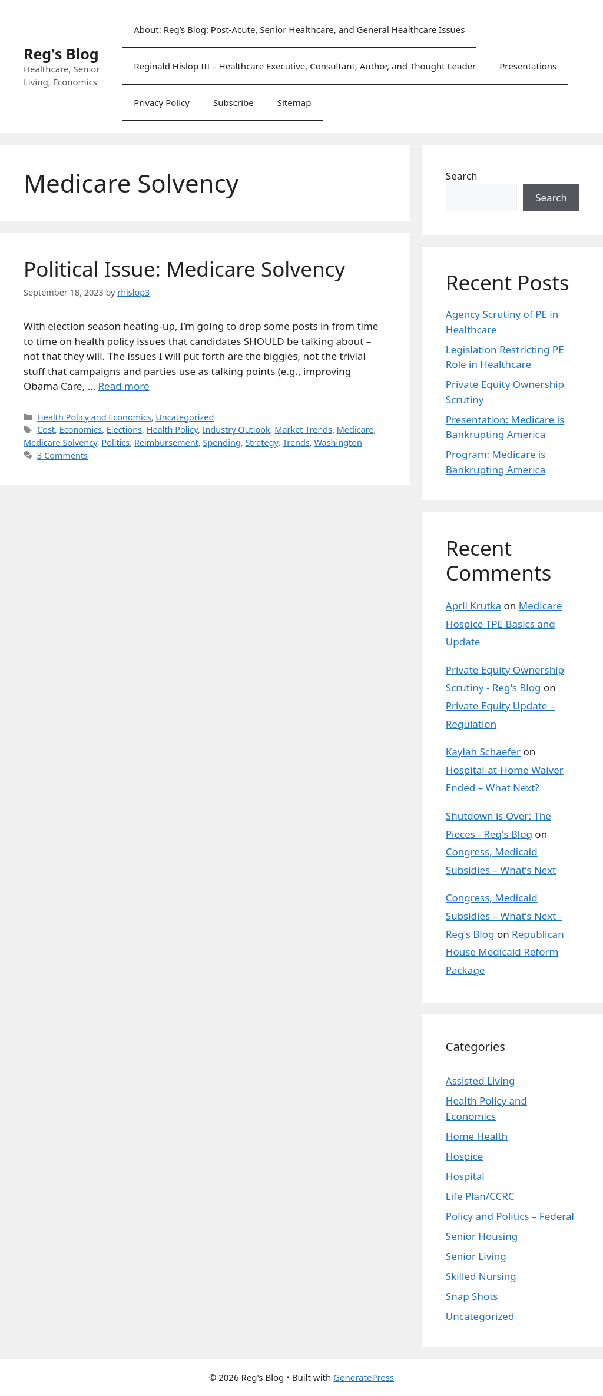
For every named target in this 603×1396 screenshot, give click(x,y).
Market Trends (303, 429)
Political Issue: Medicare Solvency (184, 269)
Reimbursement (166, 442)
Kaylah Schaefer (483, 751)
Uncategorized (184, 417)
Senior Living (476, 1256)
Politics (116, 442)
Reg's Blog (61, 54)
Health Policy (172, 429)
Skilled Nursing (481, 1276)
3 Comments (62, 455)
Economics (80, 429)
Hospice (464, 1156)
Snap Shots (472, 1296)
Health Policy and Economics (94, 417)
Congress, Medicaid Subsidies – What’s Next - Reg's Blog (504, 915)
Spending (221, 442)
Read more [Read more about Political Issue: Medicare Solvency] (124, 386)
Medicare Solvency (60, 442)
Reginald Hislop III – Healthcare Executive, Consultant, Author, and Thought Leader (305, 66)
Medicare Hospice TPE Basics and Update (504, 623)
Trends (296, 442)
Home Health (477, 1136)
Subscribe (233, 102)
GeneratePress (363, 1377)
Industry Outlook (236, 429)
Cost (46, 429)
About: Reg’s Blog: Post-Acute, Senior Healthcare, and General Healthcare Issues (299, 29)
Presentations (527, 66)
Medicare (355, 429)
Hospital (465, 1176)
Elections (124, 429)
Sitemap (294, 102)
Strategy (261, 442)
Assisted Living (480, 1080)
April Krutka (473, 605)
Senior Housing (482, 1236)
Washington (338, 442)
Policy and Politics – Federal (510, 1216)
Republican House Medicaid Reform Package (505, 952)
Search (462, 176)
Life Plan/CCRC (480, 1196)
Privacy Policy (162, 102)
